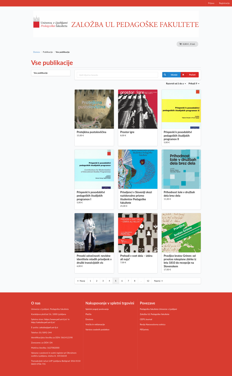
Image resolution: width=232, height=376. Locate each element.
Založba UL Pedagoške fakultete (154, 314)
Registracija (224, 3)
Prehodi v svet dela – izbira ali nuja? (136, 257)
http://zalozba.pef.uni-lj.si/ (43, 322)
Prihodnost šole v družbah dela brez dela (179, 193)
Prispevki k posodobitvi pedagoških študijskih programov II (178, 135)
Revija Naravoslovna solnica (152, 324)
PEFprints (144, 329)
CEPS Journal (146, 319)
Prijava (211, 3)
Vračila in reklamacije (95, 324)
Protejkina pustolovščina (91, 132)
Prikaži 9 (194, 83)
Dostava (89, 319)
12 (148, 280)
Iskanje (169, 74)
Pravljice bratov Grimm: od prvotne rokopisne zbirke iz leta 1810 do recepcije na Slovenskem (180, 261)
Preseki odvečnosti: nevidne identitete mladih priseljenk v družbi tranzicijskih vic (94, 259)
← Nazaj (81, 280)
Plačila (88, 314)
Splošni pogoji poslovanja (97, 309)
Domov (36, 52)
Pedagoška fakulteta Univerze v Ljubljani (158, 309)
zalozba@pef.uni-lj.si (48, 327)
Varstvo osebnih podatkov (97, 329)
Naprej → (158, 280)
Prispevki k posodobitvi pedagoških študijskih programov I (91, 195)
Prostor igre (127, 132)
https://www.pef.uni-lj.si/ (55, 319)
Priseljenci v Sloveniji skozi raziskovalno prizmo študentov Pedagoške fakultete (136, 197)
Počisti (188, 74)
